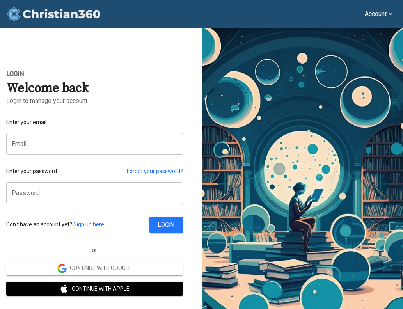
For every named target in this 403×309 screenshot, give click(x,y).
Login (166, 225)
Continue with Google (94, 268)
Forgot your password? (155, 171)
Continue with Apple (94, 289)
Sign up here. (89, 224)
